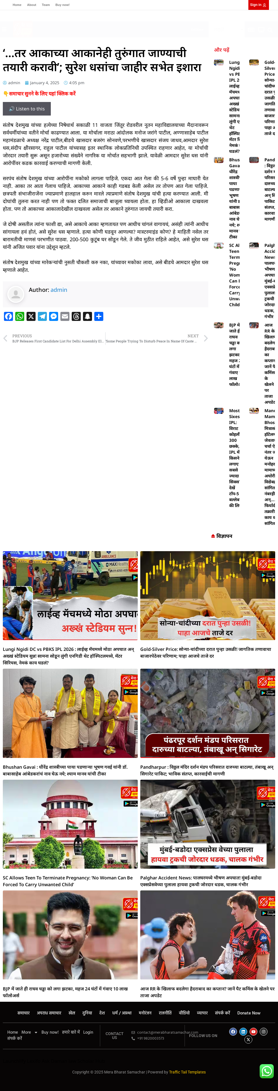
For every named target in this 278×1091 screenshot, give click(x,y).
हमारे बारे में (71, 1032)
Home (17, 4)
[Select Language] (227, 29)
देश (102, 1013)
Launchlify (14, 1061)
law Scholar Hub (87, 1061)
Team (46, 4)
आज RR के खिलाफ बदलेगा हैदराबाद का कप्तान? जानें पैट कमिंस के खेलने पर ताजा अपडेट (271, 363)
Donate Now (249, 1013)
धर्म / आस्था (122, 1013)
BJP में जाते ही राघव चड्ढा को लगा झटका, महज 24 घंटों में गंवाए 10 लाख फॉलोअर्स (237, 354)
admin (59, 290)
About (31, 4)
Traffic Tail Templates (187, 1072)
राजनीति (165, 1013)
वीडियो (184, 1013)
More (29, 1032)
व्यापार (202, 1013)
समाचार (23, 1013)
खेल (72, 1013)
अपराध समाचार (49, 1013)
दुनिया (87, 1013)
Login (88, 1032)
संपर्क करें (222, 1013)
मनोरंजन (145, 1013)
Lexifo (34, 1061)
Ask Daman (54, 1061)
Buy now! (63, 4)
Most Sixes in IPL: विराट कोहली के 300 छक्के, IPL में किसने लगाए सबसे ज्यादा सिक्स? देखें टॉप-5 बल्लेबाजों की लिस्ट (237, 458)
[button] (113, 28)
